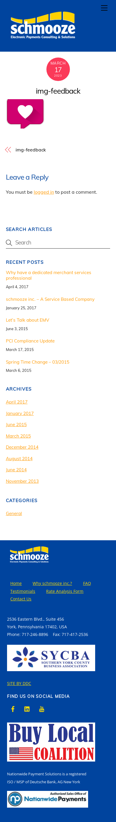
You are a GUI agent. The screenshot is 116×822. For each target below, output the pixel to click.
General (14, 513)
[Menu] (104, 8)
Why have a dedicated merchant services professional (48, 275)
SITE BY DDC (19, 683)
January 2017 (20, 413)
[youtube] (42, 708)
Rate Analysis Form (64, 591)
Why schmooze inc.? (52, 583)
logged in (44, 192)
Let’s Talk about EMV (27, 320)
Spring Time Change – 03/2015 (37, 362)
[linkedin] (27, 708)
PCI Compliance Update (30, 341)
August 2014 (19, 458)
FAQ (87, 583)
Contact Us (20, 599)
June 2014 (16, 469)
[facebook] (13, 708)
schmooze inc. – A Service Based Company (50, 299)
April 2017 (17, 402)
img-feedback (58, 90)
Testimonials (22, 591)
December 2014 (22, 447)
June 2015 (16, 424)
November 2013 (22, 481)
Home (16, 583)
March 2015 (18, 436)
